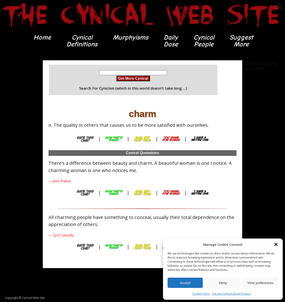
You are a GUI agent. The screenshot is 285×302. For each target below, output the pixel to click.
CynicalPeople (203, 40)
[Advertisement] (18, 129)
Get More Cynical (133, 78)
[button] (276, 244)
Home (42, 37)
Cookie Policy (201, 294)
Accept (185, 283)
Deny (223, 283)
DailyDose (170, 40)
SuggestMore (242, 40)
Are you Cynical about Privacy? (231, 294)
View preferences (260, 283)
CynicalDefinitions (81, 40)
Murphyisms (130, 37)
